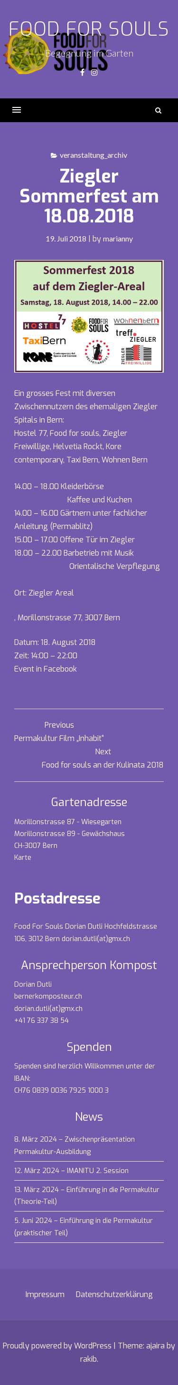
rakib (88, 1359)
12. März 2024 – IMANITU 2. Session (71, 1170)
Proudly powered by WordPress (57, 1346)
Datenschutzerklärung (114, 1294)
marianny (118, 238)
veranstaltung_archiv (93, 154)
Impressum (45, 1294)
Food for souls (89, 29)
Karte (22, 857)
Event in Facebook (45, 669)
